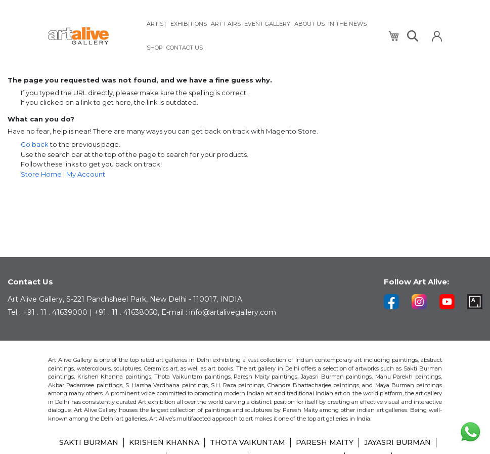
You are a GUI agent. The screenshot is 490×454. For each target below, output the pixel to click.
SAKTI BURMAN (88, 443)
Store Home (41, 174)
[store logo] (91, 36)
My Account (85, 174)
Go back (35, 144)
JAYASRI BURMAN (397, 443)
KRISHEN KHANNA (164, 443)
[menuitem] (157, 24)
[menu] (261, 36)
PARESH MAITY (324, 443)
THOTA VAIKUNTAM (247, 443)
